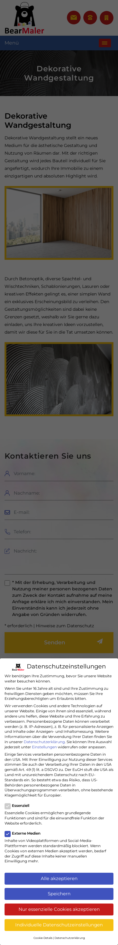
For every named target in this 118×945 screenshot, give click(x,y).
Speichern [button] (59, 894)
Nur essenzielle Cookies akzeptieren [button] (59, 909)
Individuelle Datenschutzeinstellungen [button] (59, 925)
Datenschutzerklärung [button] (69, 938)
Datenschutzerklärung (44, 741)
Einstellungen (44, 747)
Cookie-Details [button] (42, 938)
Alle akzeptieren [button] (59, 878)
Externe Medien (24, 833)
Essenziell (19, 805)
